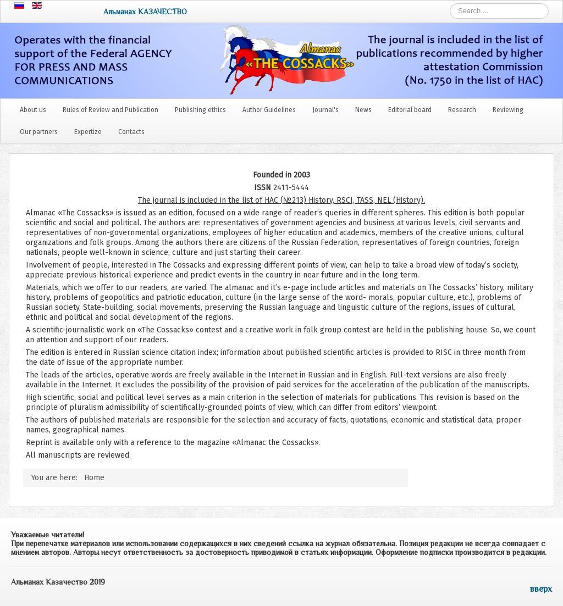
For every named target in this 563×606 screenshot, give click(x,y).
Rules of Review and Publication (110, 110)
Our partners (39, 132)
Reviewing (508, 110)
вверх (541, 589)
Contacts (131, 132)
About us (33, 110)
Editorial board (410, 110)
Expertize (88, 132)
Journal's (325, 110)
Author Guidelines (269, 110)
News (363, 110)
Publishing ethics (200, 110)
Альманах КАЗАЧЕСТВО (145, 11)
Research (462, 110)
